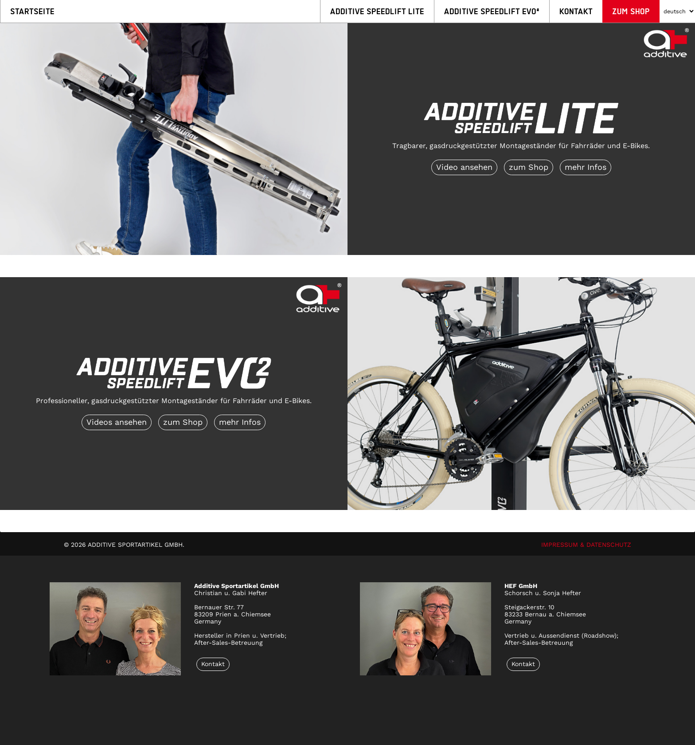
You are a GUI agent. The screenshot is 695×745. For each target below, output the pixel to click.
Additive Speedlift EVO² (491, 11)
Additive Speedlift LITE (377, 11)
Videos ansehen (116, 422)
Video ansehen (464, 167)
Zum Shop (631, 11)
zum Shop (528, 167)
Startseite (32, 11)
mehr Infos (585, 167)
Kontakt (576, 11)
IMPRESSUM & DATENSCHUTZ (586, 544)
